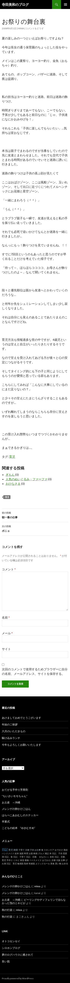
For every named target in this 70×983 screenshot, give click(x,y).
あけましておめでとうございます (21, 717)
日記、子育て (19, 857)
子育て (21, 850)
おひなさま (13, 483)
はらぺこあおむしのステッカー (20, 815)
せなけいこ (44, 857)
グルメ (41, 853)
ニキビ (16, 860)
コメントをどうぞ (34, 28)
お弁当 (65, 863)
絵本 (17, 853)
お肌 (31, 853)
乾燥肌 (32, 863)
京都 (27, 850)
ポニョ (35, 528)
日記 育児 (12, 863)
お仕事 (38, 850)
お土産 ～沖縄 (11, 802)
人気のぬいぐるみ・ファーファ (26, 479)
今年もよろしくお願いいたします (21, 744)
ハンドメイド (8, 853)
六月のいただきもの (13, 731)
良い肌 (6, 961)
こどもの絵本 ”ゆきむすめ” (18, 827)
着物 (27, 860)
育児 (12, 456)
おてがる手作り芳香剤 (15, 789)
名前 (6, 617)
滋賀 (21, 853)
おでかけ (59, 850)
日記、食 (8, 857)
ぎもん (10, 474)
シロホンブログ (11, 947)
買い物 (58, 863)
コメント (9, 569)
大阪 (58, 860)
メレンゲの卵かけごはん (16, 808)
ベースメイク (35, 860)
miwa (21, 28)
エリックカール (42, 863)
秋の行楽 (7, 909)
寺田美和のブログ (15, 4)
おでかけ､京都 (49, 860)
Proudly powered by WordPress (18, 978)
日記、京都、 (32, 857)
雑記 (47, 853)
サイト (6, 649)
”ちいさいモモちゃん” (16, 796)
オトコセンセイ (11, 941)
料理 (26, 853)
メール (7, 633)
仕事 (63, 860)
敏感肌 (20, 863)
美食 (52, 863)
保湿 (22, 860)
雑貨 (15, 849)
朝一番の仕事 (35, 515)
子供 (32, 850)
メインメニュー (65, 4)
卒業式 (6, 821)
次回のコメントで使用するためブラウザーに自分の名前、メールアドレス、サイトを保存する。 (35, 671)
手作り (10, 860)
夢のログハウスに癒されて (17, 954)
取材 (26, 863)
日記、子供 (57, 853)
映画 (35, 853)
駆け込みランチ (11, 737)
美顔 (65, 850)
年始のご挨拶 (10, 724)
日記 (5, 849)
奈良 (52, 857)
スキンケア (49, 850)
